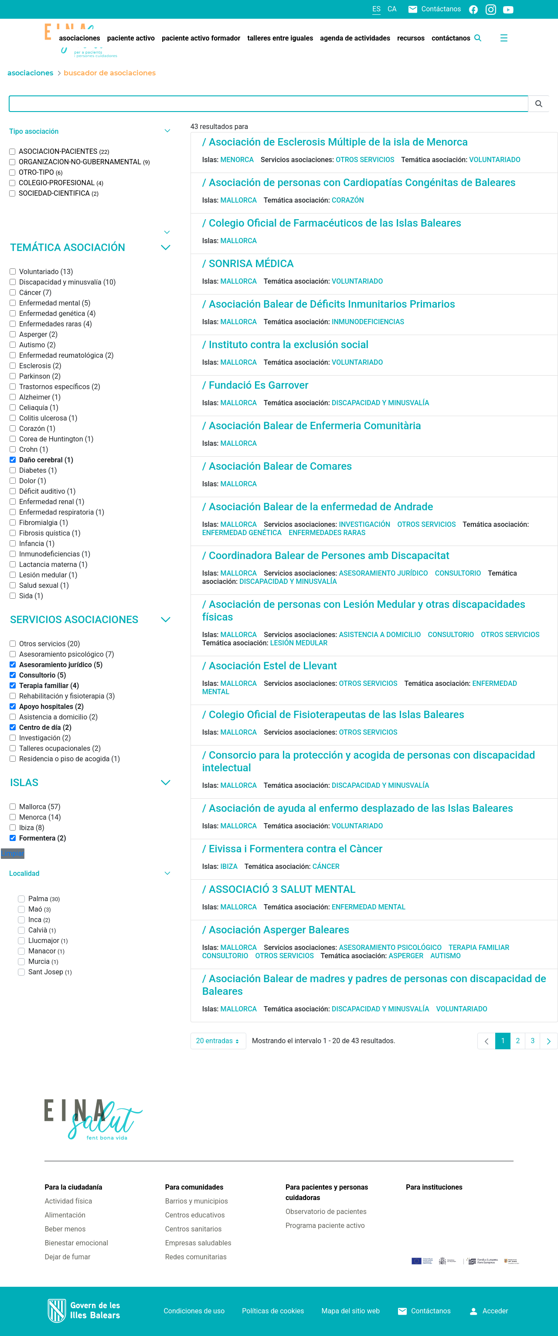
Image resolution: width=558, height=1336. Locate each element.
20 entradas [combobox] (221, 1041)
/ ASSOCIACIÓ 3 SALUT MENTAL (279, 889)
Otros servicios (365, 160)
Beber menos (64, 1229)
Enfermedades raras (327, 533)
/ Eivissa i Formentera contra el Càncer (292, 849)
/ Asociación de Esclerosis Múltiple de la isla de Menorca (335, 142)
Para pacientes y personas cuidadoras (327, 1192)
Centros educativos (195, 1215)
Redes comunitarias (196, 1257)
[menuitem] (79, 38)
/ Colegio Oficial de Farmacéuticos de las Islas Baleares (332, 223)
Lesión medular (299, 643)
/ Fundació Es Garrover (255, 385)
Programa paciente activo (325, 1225)
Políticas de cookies (273, 1311)
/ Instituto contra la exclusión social (285, 345)
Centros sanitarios (193, 1229)
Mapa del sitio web (351, 1311)
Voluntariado (495, 160)
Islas (90, 782)
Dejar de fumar (67, 1257)
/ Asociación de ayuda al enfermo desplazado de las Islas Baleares (357, 808)
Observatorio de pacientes (326, 1211)
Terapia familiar (479, 947)
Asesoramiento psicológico (390, 947)
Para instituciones (434, 1187)
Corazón (348, 200)
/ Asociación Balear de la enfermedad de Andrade (317, 507)
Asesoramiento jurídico (383, 573)
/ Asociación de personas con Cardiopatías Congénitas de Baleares (359, 182)
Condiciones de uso (194, 1311)
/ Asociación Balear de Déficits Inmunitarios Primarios (328, 304)
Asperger (406, 956)
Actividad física (68, 1201)
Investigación (364, 524)
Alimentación (64, 1215)
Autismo (445, 956)
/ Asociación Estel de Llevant (269, 666)
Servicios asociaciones (90, 619)
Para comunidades (194, 1187)
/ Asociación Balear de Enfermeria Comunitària (311, 426)
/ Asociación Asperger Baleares (276, 930)
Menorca (237, 160)
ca (392, 9)
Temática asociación (90, 247)
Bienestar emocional (76, 1243)
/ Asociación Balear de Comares (277, 466)
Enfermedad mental (368, 907)
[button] (88, 131)
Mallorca (239, 200)
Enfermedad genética (242, 533)
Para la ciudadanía (73, 1187)
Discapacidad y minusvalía (380, 403)
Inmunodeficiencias (368, 322)
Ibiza (229, 866)
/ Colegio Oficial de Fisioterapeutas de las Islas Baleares (333, 715)
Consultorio (458, 573)
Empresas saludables (198, 1243)
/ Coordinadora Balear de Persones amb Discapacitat (325, 555)
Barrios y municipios (196, 1201)
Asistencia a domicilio (380, 635)
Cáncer (326, 866)
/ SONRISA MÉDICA (248, 264)
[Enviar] (539, 104)
